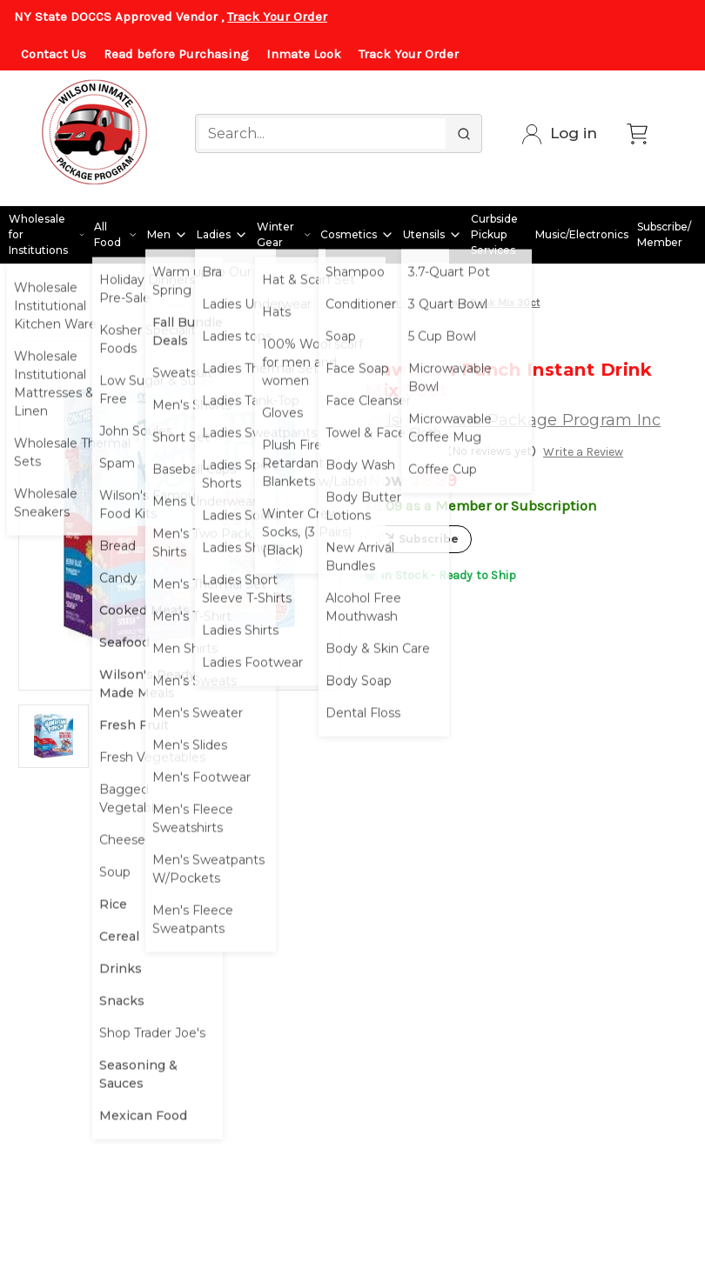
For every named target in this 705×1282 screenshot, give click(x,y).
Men (167, 235)
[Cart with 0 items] (637, 134)
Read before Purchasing (176, 54)
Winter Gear (284, 234)
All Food (116, 234)
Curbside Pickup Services (494, 234)
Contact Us (53, 54)
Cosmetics (357, 235)
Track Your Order (277, 16)
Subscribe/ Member (664, 234)
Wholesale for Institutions (47, 234)
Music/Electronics (581, 234)
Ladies (222, 235)
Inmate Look (303, 54)
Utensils (432, 235)
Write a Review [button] (583, 451)
